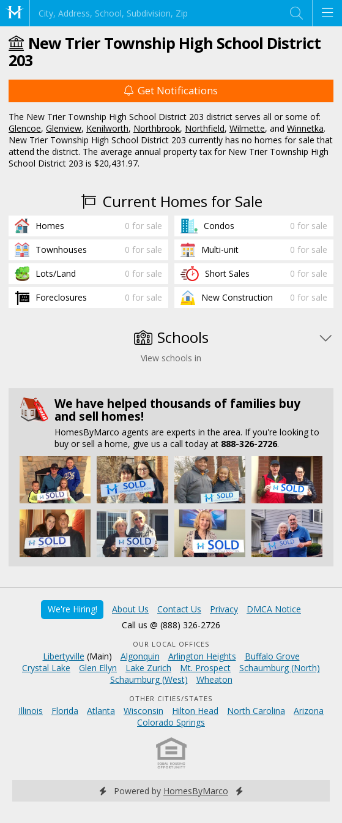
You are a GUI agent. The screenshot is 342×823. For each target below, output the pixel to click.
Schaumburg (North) (279, 668)
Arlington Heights (202, 656)
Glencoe (25, 128)
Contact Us (179, 609)
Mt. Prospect (205, 668)
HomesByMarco (195, 791)
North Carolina (256, 710)
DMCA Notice (274, 609)
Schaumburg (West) (149, 679)
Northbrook (156, 128)
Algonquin (140, 656)
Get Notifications (170, 90)
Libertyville (63, 656)
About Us (130, 609)
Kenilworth (107, 128)
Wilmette (247, 128)
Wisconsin (143, 710)
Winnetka (305, 128)
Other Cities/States (171, 698)
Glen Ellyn (98, 668)
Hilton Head (195, 710)
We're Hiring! (72, 609)
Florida (64, 710)
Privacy (224, 609)
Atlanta (101, 710)
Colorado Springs (171, 722)
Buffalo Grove (272, 656)
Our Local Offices (171, 643)
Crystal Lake (46, 668)
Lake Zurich (148, 668)
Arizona (309, 710)
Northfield (205, 128)
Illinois (30, 710)
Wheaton (214, 679)
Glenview (63, 128)
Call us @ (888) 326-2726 (171, 625)
